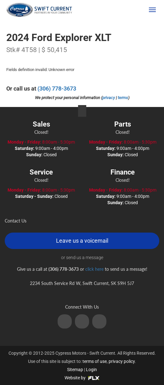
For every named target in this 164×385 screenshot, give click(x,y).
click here (94, 269)
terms (123, 97)
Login (91, 369)
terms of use (94, 361)
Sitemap (75, 369)
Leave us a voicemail (82, 240)
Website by (82, 377)
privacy (108, 97)
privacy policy (122, 361)
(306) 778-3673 (122, 10)
